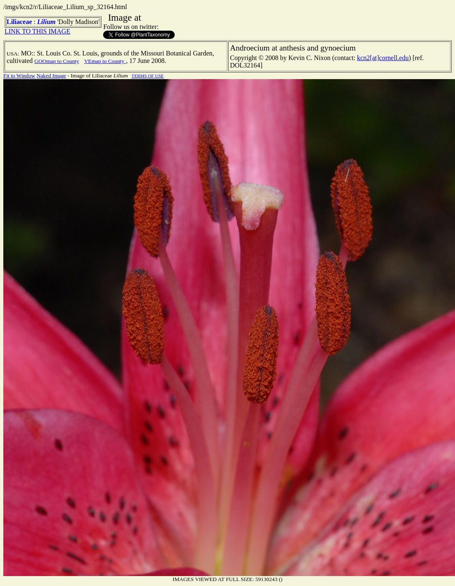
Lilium (46, 21)
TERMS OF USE (148, 75)
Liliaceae (19, 21)
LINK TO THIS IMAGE (37, 31)
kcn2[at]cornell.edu (383, 57)
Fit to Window (19, 75)
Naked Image (51, 75)
